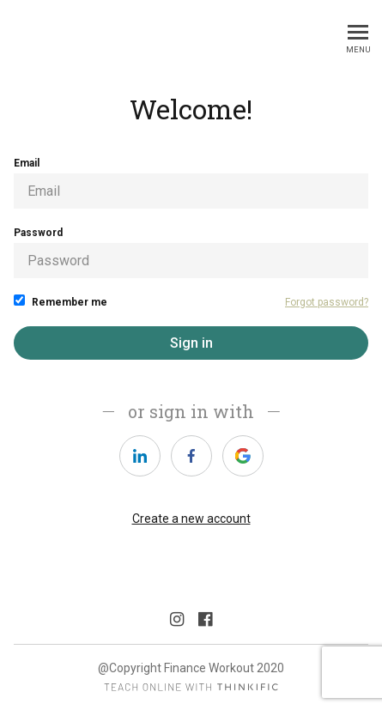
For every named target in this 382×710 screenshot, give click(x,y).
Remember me (60, 301)
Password (191, 252)
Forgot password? (326, 302)
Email (191, 183)
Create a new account (191, 518)
